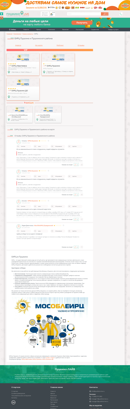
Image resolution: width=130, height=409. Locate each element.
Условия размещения (18, 370)
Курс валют (53, 379)
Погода (52, 381)
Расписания (80, 29)
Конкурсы (53, 385)
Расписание (54, 377)
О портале (14, 368)
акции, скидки (50, 334)
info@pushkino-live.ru (98, 368)
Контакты (14, 375)
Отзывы (81, 45)
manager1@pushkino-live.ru (100, 376)
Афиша (38, 29)
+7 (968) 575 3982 (97, 373)
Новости (26, 29)
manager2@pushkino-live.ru (100, 378)
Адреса (18, 45)
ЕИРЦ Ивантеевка (27, 336)
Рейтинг (60, 45)
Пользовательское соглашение (21, 372)
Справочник (95, 29)
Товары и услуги (113, 29)
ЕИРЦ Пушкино (37, 336)
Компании (51, 29)
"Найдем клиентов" (34, 394)
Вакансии (65, 29)
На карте (39, 45)
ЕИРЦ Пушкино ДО (47, 336)
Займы (52, 388)
